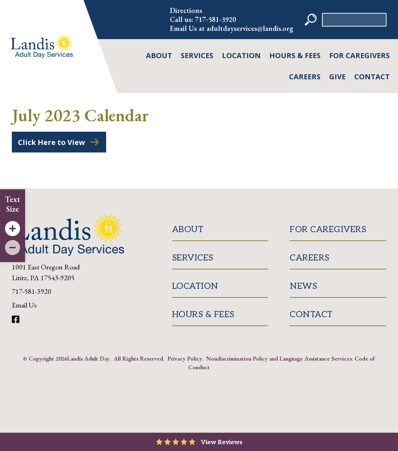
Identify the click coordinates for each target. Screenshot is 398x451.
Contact (372, 76)
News (303, 286)
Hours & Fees (295, 55)
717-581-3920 (215, 19)
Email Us (24, 305)
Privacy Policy (184, 358)
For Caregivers (359, 55)
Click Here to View (51, 142)
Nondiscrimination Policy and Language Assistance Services (279, 358)
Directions (186, 10)
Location (241, 55)
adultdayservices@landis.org (250, 28)
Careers (305, 76)
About (159, 55)
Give (337, 76)
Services (197, 55)
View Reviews (221, 442)
